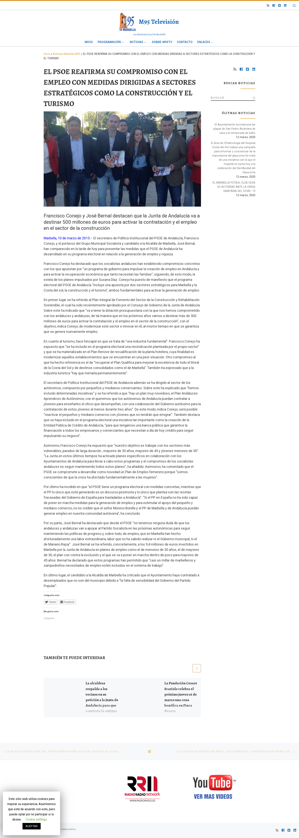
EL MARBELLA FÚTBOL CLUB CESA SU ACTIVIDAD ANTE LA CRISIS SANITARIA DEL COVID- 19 (234, 187)
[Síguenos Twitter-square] (279, 5)
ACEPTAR (32, 826)
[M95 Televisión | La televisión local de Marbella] (128, 21)
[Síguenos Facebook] (273, 5)
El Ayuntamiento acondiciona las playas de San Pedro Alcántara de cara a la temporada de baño (234, 129)
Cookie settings (36, 819)
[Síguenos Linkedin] (285, 5)
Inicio (47, 53)
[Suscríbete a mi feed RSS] (268, 5)
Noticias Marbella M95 (66, 53)
